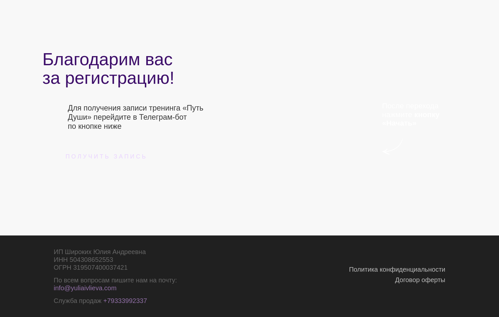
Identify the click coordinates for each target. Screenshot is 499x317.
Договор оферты (420, 279)
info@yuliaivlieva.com (85, 288)
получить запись (107, 156)
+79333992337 (125, 300)
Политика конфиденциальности (397, 269)
